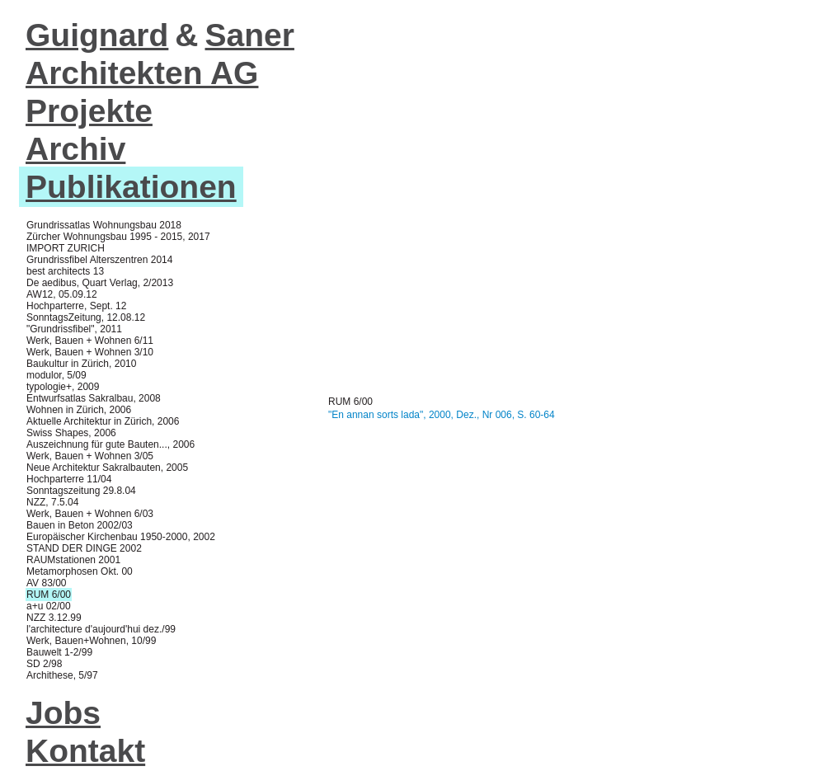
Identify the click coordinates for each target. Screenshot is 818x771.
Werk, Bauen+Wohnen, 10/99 (91, 640)
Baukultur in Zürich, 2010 (81, 363)
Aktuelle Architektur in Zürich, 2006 (102, 421)
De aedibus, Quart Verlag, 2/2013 (99, 283)
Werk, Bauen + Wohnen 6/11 (89, 340)
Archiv (75, 149)
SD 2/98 (44, 664)
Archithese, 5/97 (62, 675)
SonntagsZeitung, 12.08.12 (85, 317)
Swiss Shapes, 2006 (71, 433)
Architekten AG (142, 73)
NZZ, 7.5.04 (52, 502)
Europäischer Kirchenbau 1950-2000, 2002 (120, 537)
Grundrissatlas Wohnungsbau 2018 (103, 225)
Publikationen (131, 187)
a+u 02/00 (48, 606)
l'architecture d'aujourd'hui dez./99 (101, 629)
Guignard (97, 35)
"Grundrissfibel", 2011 (74, 329)
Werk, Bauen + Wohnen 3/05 (89, 456)
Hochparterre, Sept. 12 (76, 306)
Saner (249, 35)
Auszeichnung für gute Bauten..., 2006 (110, 444)
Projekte (89, 111)
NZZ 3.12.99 (54, 617)
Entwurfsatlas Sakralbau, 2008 (93, 398)
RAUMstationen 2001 (73, 560)
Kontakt (85, 751)
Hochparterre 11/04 (68, 479)
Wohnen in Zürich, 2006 (78, 410)
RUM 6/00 (48, 594)
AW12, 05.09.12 (61, 294)
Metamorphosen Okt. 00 (79, 571)
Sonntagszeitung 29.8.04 (81, 490)
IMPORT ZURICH (65, 248)
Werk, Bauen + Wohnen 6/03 (89, 513)
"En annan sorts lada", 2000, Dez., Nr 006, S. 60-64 (441, 415)
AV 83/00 (46, 583)
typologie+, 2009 (62, 387)
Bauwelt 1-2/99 (59, 652)
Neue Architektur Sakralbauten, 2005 (107, 467)
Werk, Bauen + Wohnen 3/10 (89, 352)
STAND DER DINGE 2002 (84, 548)
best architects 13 (65, 271)
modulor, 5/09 (56, 375)
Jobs (63, 713)
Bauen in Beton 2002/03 (79, 525)
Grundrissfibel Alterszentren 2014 (99, 260)
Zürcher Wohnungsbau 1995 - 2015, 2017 (118, 236)
